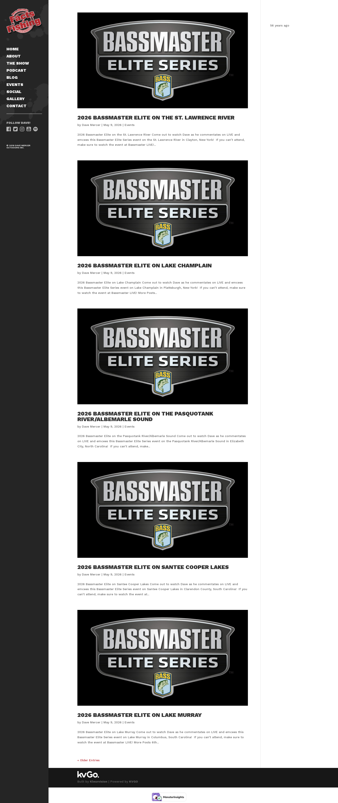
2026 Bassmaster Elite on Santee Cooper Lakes (153, 567)
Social (13, 92)
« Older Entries (88, 760)
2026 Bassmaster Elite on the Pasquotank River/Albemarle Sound (145, 416)
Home (12, 49)
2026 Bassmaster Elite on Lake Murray (139, 715)
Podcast (16, 71)
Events (14, 85)
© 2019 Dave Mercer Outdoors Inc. (18, 146)
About (13, 56)
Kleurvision (98, 781)
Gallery (15, 99)
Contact (16, 106)
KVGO (133, 781)
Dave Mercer (91, 125)
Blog (12, 78)
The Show (17, 63)
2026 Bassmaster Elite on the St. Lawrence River (156, 117)
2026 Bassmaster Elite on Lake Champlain (144, 265)
